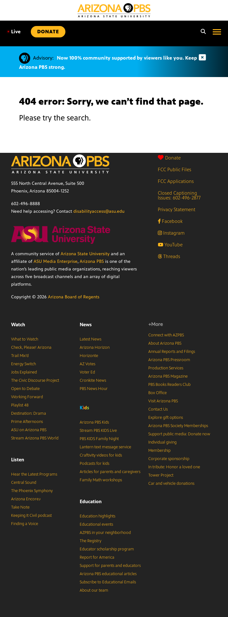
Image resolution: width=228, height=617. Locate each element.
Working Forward (27, 396)
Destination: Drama (28, 413)
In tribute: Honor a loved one (174, 467)
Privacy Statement (176, 209)
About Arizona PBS (164, 343)
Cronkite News (93, 380)
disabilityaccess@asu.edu (98, 211)
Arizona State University (85, 254)
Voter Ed (87, 372)
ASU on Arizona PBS (28, 429)
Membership (159, 450)
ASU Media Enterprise (55, 261)
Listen (17, 460)
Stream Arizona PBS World (34, 438)
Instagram (171, 233)
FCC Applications (176, 181)
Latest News (90, 339)
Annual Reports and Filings (171, 351)
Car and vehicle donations (171, 483)
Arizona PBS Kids (94, 422)
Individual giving (162, 442)
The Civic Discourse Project (35, 380)
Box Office (157, 392)
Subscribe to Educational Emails (108, 582)
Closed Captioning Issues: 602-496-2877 (179, 195)
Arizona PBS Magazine (168, 376)
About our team (94, 590)
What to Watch (24, 339)
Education (91, 501)
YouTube (170, 245)
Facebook (170, 221)
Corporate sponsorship (168, 458)
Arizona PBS (92, 261)
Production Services (165, 368)
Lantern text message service (105, 447)
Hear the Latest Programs (34, 474)
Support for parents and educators (110, 565)
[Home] (114, 10)
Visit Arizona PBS (163, 401)
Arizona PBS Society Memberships (178, 425)
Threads (169, 256)
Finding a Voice (24, 523)
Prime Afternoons (27, 421)
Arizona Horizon (95, 347)
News (86, 324)
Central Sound (23, 482)
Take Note (20, 507)
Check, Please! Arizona (31, 347)
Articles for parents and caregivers (110, 471)
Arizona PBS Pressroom (169, 359)
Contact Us (158, 409)
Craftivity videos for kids (101, 455)
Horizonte (89, 355)
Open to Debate (25, 388)
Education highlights (97, 516)
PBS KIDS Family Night (99, 438)
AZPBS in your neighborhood (105, 532)
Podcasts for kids (94, 463)
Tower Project (160, 475)
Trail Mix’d (20, 355)
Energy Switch (23, 364)
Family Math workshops (101, 480)
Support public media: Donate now (179, 434)
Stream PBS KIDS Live (98, 430)
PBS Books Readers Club (169, 384)
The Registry (90, 540)
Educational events (96, 524)
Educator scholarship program (107, 549)
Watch (18, 324)
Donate (169, 158)
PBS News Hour (94, 388)
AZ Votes (87, 364)
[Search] (202, 32)
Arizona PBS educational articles (108, 573)
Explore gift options (165, 417)
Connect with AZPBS (166, 335)
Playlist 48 (20, 405)
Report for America (97, 557)
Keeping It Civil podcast (31, 515)
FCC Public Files (174, 169)
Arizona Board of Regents (73, 297)
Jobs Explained (24, 372)
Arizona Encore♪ (26, 499)
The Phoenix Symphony (32, 490)
